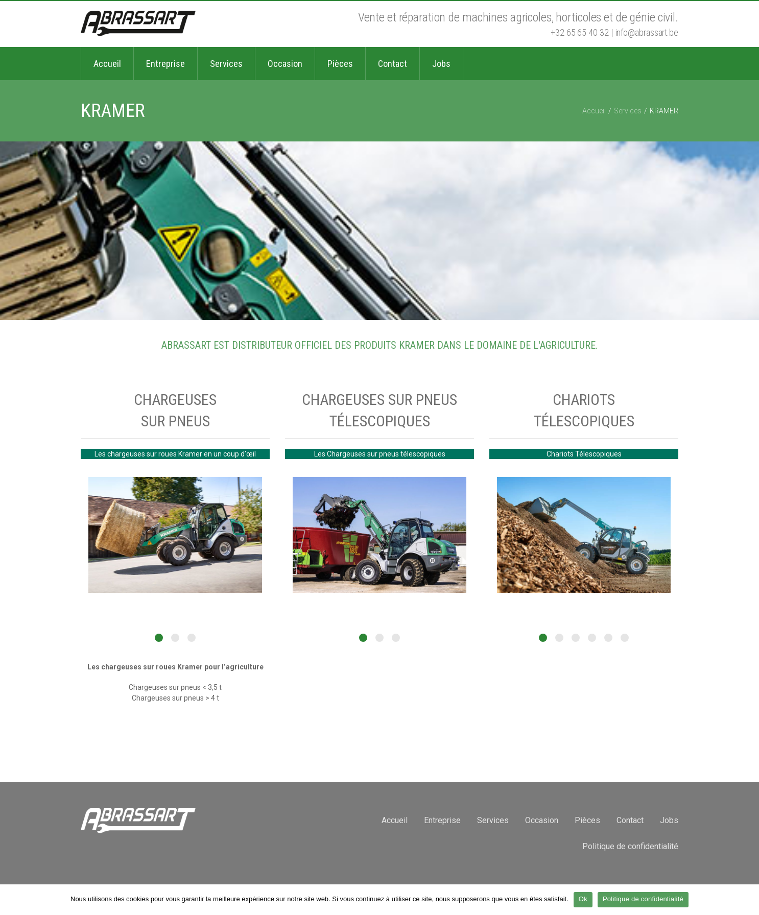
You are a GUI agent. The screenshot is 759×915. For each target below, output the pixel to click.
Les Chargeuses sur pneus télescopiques (379, 454)
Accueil (594, 111)
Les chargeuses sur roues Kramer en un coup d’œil (175, 454)
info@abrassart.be (646, 32)
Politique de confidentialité (630, 846)
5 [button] (608, 638)
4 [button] (592, 638)
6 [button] (625, 638)
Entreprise (442, 820)
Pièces (587, 820)
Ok (583, 899)
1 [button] (159, 638)
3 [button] (191, 638)
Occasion (541, 820)
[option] (175, 534)
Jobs (669, 820)
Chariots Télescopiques (584, 454)
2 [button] (175, 638)
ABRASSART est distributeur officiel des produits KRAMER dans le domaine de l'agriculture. (379, 345)
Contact (630, 820)
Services (628, 111)
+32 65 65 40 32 (580, 32)
